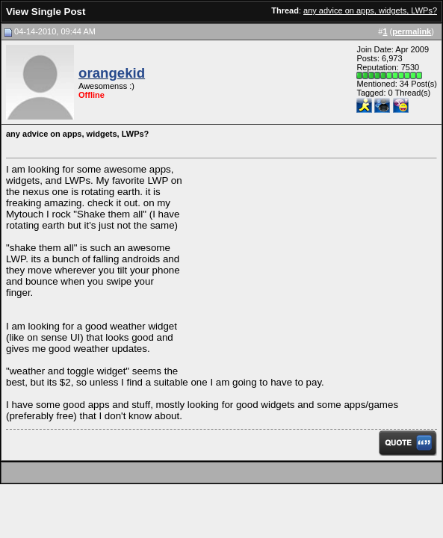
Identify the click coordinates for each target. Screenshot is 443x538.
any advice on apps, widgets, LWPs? (370, 10)
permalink (411, 31)
